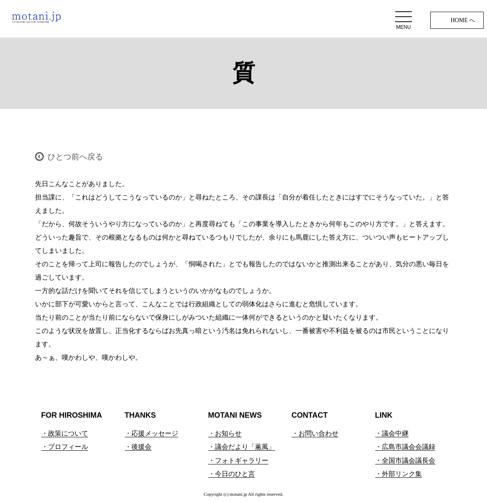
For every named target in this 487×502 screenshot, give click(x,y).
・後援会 (138, 446)
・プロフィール (64, 446)
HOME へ (463, 20)
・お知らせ (225, 433)
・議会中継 (392, 433)
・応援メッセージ (151, 433)
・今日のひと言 (231, 473)
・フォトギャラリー (238, 460)
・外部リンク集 (398, 473)
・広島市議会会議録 (405, 446)
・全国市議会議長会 (405, 460)
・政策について (64, 433)
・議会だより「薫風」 (241, 446)
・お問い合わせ (315, 433)
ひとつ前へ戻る (75, 156)
